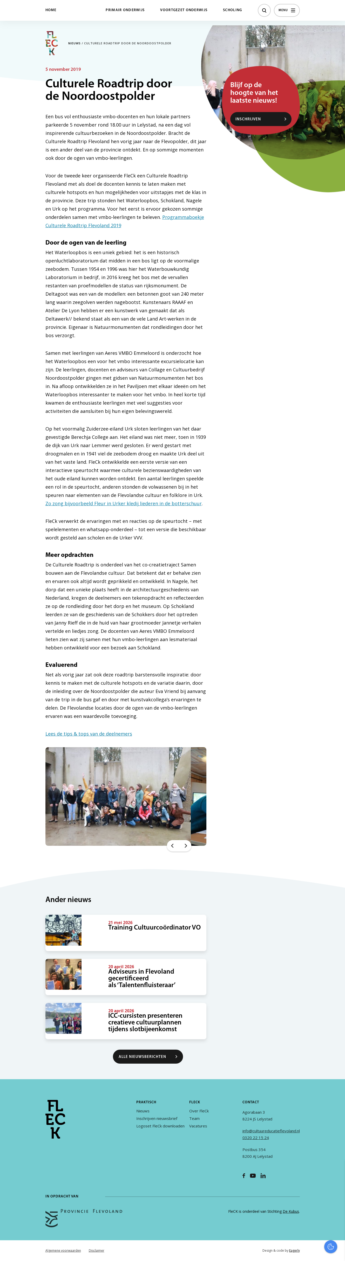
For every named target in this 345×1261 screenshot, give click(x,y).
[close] (337, 1169)
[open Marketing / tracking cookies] (336, 1217)
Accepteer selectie (301, 1251)
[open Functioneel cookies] (336, 1202)
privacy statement (319, 1184)
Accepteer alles (301, 1236)
